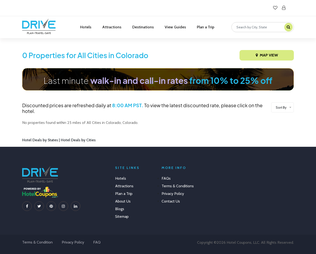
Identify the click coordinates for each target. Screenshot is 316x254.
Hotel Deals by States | (41, 140)
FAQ (97, 242)
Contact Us (171, 201)
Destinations (143, 27)
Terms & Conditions (178, 186)
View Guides (175, 27)
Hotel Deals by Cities (78, 140)
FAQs (166, 178)
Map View (267, 55)
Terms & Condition (37, 242)
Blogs (119, 209)
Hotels (85, 27)
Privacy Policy (173, 193)
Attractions (111, 27)
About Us (123, 201)
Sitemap (122, 216)
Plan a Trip (205, 27)
